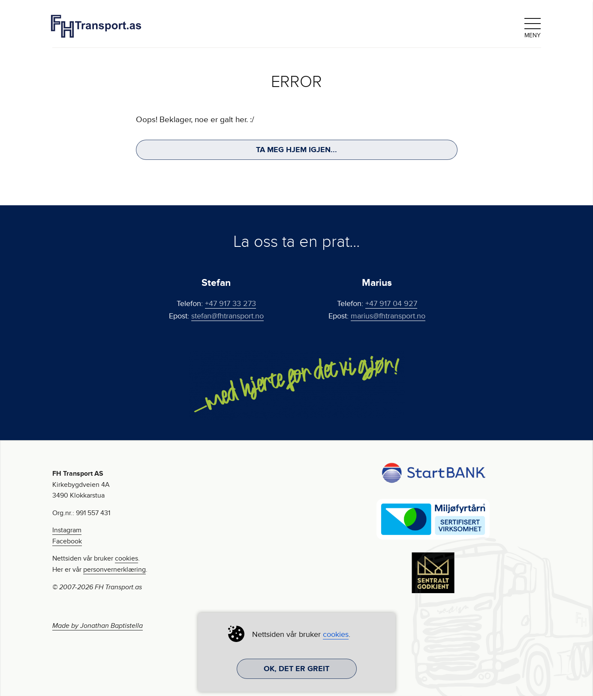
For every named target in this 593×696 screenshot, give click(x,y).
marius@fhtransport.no (388, 316)
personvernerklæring (114, 569)
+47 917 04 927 (391, 303)
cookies (126, 558)
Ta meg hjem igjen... (296, 149)
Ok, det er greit (296, 668)
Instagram (66, 530)
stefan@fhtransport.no (227, 316)
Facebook (67, 541)
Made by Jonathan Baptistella (97, 625)
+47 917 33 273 (230, 303)
